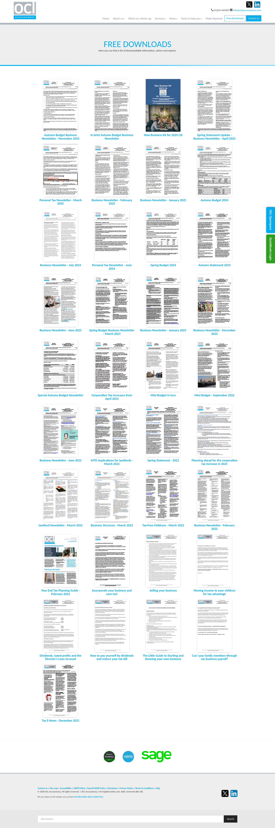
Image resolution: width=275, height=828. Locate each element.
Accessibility (65, 788)
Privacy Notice (126, 788)
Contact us (253, 18)
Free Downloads (235, 18)
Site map (53, 788)
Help (158, 788)
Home (106, 18)
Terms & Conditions (144, 788)
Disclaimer (113, 788)
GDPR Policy (79, 788)
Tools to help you (191, 18)
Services (160, 18)
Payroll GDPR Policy (96, 788)
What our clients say (140, 18)
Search (230, 818)
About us (119, 18)
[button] (270, 220)
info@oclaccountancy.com (247, 10)
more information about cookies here (88, 797)
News (173, 18)
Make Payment (214, 18)
